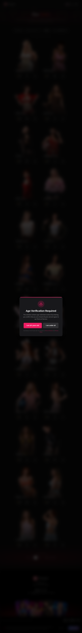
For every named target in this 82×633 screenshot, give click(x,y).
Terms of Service (49, 330)
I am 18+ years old (32, 325)
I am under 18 (51, 325)
